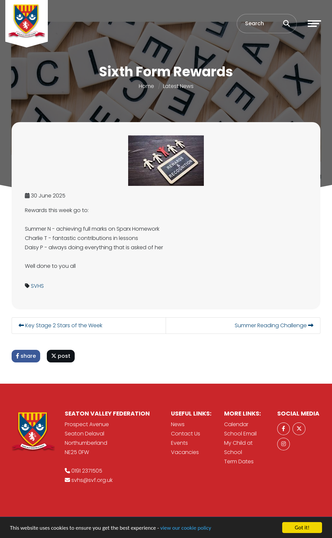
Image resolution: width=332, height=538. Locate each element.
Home (146, 86)
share (27, 356)
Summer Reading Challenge (274, 325)
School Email (240, 433)
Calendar (236, 424)
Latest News (178, 86)
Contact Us (185, 433)
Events (179, 443)
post (61, 356)
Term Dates (239, 461)
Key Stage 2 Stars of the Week (61, 325)
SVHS (38, 286)
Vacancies (185, 452)
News (178, 424)
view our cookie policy (185, 528)
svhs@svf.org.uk (92, 480)
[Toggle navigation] (314, 23)
